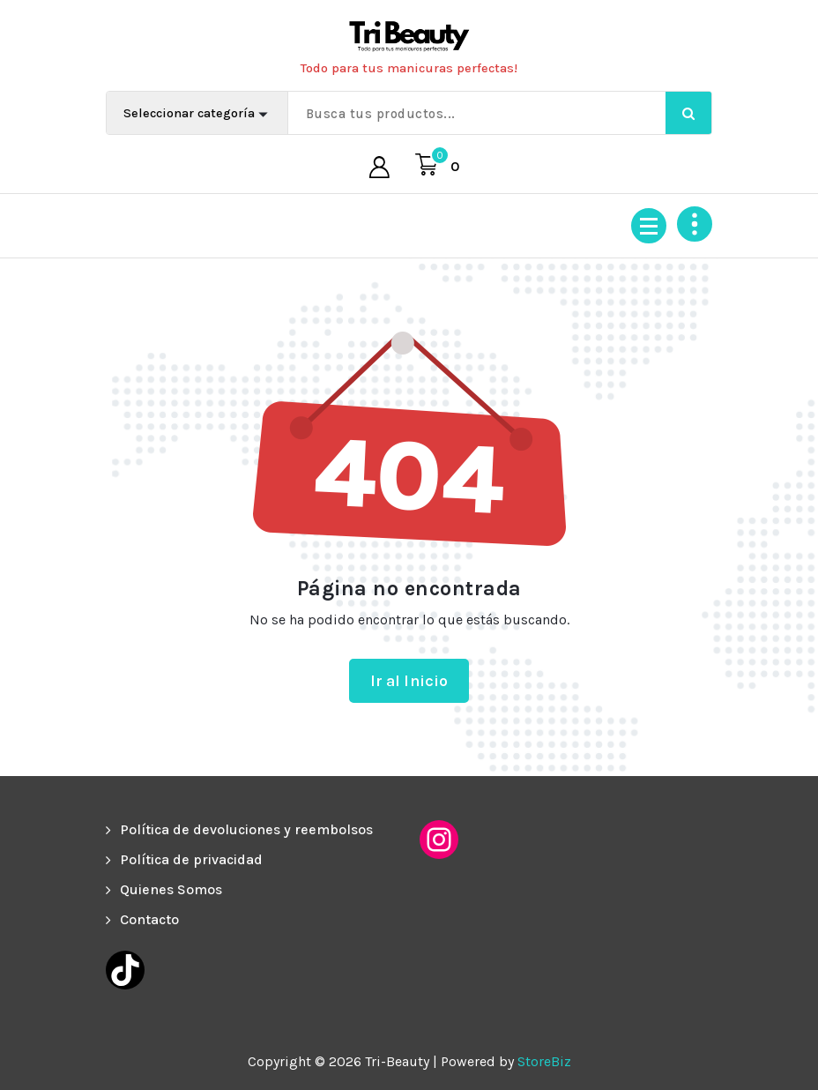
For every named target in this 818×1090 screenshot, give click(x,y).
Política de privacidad (191, 859)
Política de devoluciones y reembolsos (246, 829)
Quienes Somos (171, 889)
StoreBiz (544, 1061)
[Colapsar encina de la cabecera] (694, 224)
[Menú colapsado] (648, 225)
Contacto (149, 919)
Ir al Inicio (409, 681)
